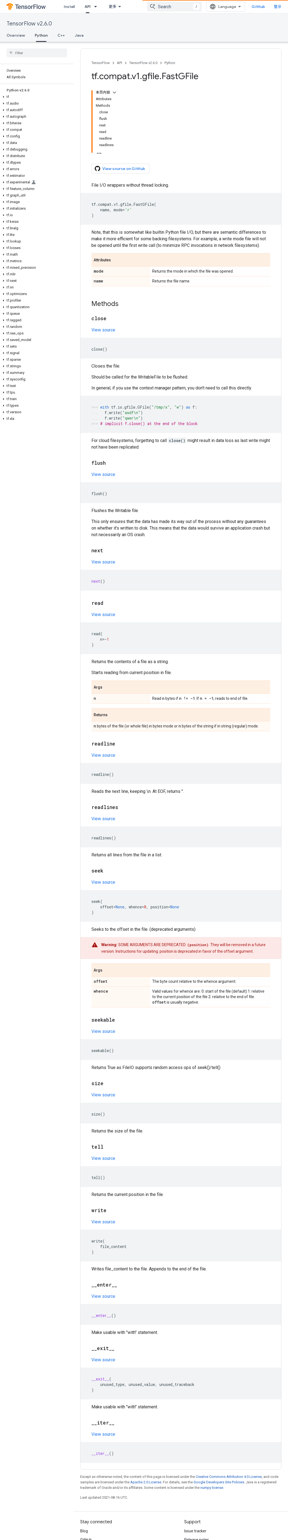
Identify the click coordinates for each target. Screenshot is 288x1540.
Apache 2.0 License (145, 1482)
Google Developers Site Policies (219, 1482)
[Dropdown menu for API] (97, 6)
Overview (16, 35)
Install (69, 6)
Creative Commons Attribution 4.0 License (229, 1477)
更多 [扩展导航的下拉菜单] (112, 6)
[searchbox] (37, 52)
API (119, 63)
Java (79, 35)
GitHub (258, 6)
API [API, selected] (88, 6)
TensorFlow (100, 63)
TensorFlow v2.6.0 (29, 23)
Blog (84, 1531)
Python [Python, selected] (41, 35)
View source (103, 330)
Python (170, 63)
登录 (277, 6)
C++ (61, 35)
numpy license (211, 1488)
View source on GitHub (120, 168)
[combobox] (174, 6)
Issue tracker (195, 1531)
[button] (35, 97)
